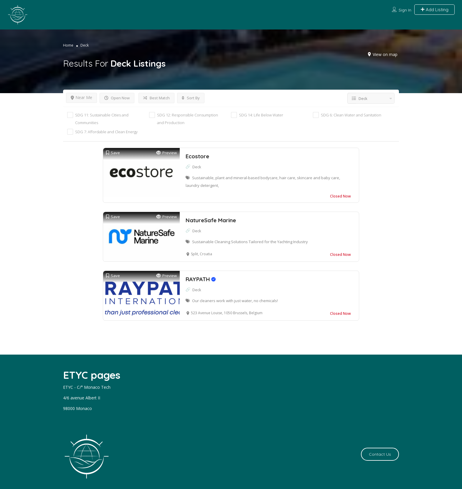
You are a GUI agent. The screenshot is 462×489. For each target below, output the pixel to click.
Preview (166, 153)
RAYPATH (201, 279)
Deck (196, 166)
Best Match (156, 98)
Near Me (81, 97)
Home (68, 45)
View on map (385, 54)
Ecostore (197, 156)
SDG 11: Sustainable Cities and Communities (101, 118)
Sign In (405, 10)
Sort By (191, 98)
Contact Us (380, 454)
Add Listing (434, 9)
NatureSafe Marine (211, 220)
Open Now (117, 98)
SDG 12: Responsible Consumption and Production (187, 118)
